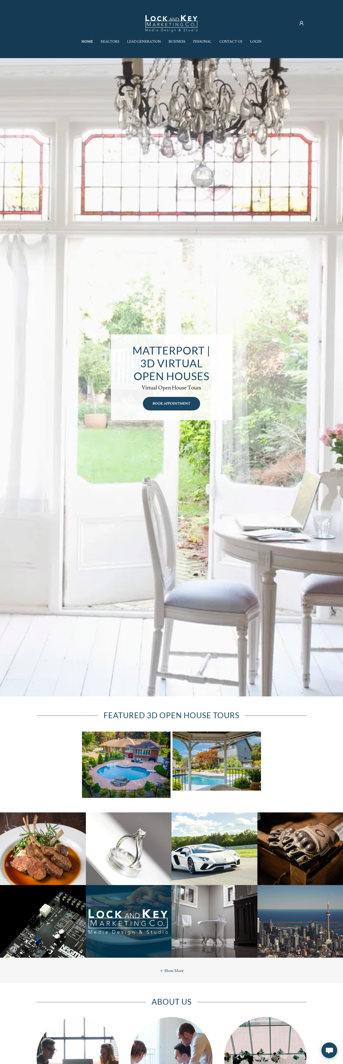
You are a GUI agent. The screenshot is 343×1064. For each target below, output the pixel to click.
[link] (171, 22)
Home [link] (87, 41)
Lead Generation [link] (144, 41)
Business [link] (177, 41)
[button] (301, 23)
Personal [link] (202, 41)
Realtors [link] (110, 41)
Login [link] (255, 41)
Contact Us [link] (230, 41)
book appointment (171, 403)
